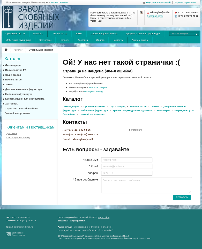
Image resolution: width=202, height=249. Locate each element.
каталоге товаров (98, 87)
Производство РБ (15, 33)
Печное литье (59, 33)
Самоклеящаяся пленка (104, 33)
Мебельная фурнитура (18, 40)
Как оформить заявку (18, 137)
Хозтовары (45, 40)
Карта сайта (103, 217)
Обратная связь (155, 16)
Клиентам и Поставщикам (30, 127)
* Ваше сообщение (85, 179)
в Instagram (135, 130)
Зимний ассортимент (17, 113)
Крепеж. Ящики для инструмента (24, 98)
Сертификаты (77, 221)
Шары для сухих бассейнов (21, 108)
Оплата (100, 40)
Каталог (12, 58)
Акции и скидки (140, 40)
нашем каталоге (59, 2)
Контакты (118, 40)
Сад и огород (13, 75)
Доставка (83, 40)
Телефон (92, 173)
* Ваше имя (90, 159)
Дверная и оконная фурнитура (143, 33)
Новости (64, 40)
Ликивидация (13, 65)
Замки (79, 33)
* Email (93, 166)
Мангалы (38, 33)
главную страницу (93, 91)
